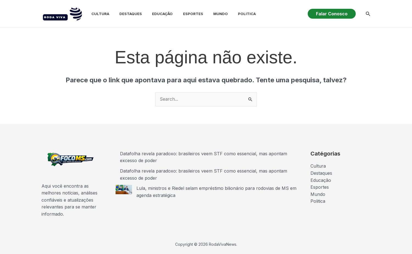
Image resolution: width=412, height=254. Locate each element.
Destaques (125, 14)
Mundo (211, 14)
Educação (156, 14)
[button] (332, 14)
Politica (236, 14)
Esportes (185, 14)
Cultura (97, 14)
